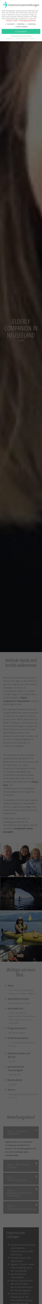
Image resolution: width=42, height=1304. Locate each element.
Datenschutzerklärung (21, 38)
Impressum (32, 38)
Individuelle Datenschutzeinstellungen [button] (21, 36)
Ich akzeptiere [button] (21, 31)
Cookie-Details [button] (10, 38)
